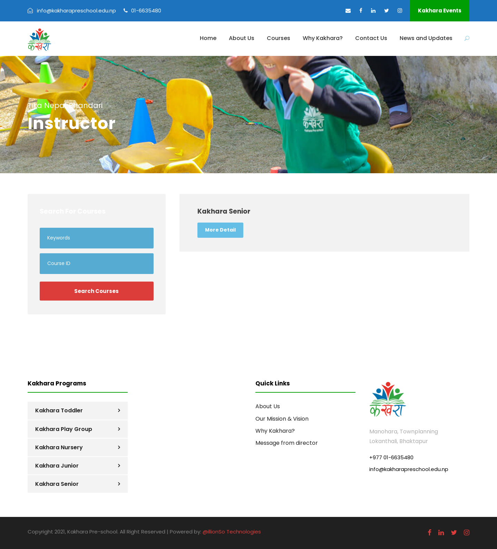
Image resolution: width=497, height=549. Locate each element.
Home (208, 38)
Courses (278, 38)
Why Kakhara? (323, 38)
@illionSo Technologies (232, 531)
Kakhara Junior (57, 466)
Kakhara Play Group (63, 429)
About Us (241, 38)
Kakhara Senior (57, 484)
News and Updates (426, 38)
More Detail (220, 229)
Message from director (286, 443)
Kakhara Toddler (59, 410)
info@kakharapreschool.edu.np (408, 469)
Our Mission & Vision (282, 419)
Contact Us (371, 38)
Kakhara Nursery (59, 447)
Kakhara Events (439, 10)
